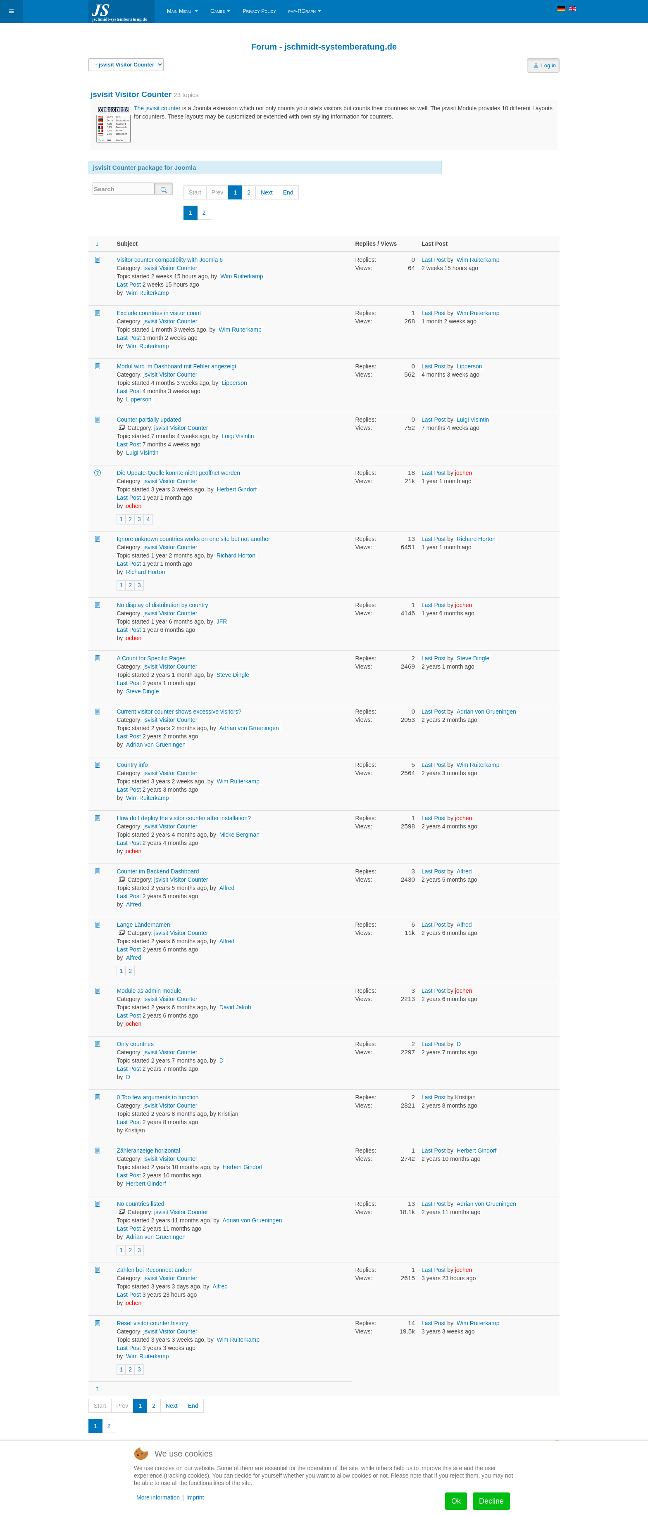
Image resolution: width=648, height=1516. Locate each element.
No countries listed (140, 1203)
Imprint (195, 1497)
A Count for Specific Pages (151, 658)
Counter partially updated (149, 419)
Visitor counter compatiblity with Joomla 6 (170, 259)
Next (267, 192)
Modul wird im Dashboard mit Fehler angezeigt (176, 366)
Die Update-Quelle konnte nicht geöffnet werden (178, 473)
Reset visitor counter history (152, 1323)
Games (220, 11)
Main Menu (182, 11)
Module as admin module (149, 990)
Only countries (135, 1044)
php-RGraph (304, 11)
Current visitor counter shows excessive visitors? (179, 711)
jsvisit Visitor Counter (131, 94)
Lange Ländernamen (143, 924)
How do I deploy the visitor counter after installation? (184, 818)
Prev (218, 192)
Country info (132, 765)
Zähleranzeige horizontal (148, 1150)
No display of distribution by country (162, 605)
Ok (456, 1501)
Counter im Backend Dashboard (158, 871)
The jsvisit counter (157, 108)
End (288, 192)
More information (158, 1497)
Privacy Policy (259, 11)
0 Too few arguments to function (157, 1097)
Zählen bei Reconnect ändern (155, 1270)
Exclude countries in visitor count (159, 313)
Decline (491, 1501)
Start (195, 192)
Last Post (129, 284)
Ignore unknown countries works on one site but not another (193, 539)
